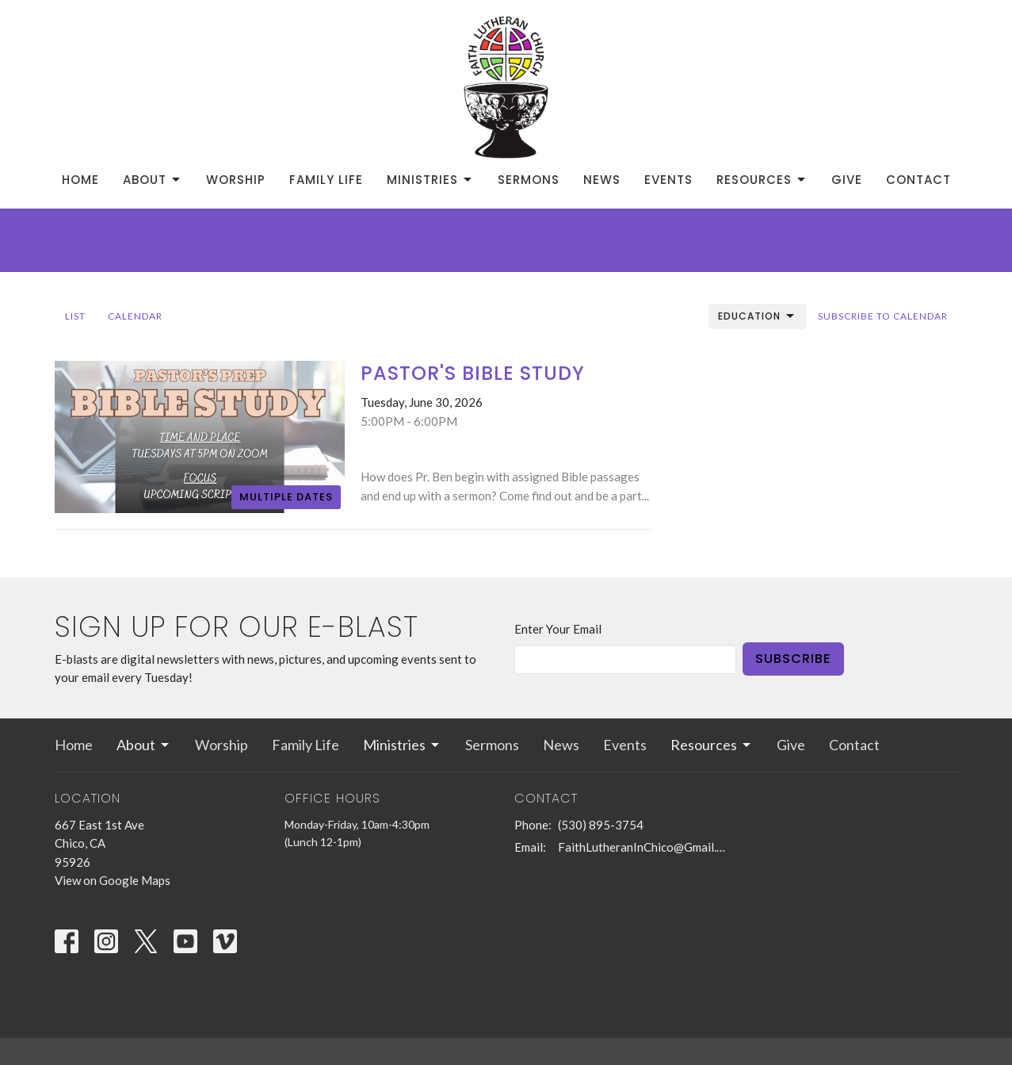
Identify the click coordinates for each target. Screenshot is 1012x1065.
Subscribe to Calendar (883, 316)
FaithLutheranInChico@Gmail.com (643, 847)
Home (80, 179)
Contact (918, 179)
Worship (235, 179)
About (152, 179)
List (75, 316)
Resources (762, 179)
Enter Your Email (557, 629)
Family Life (326, 179)
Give (846, 179)
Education (757, 316)
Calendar (135, 316)
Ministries (430, 179)
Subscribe (793, 658)
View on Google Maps (112, 880)
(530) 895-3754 (600, 825)
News (602, 179)
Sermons (528, 179)
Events (668, 179)
